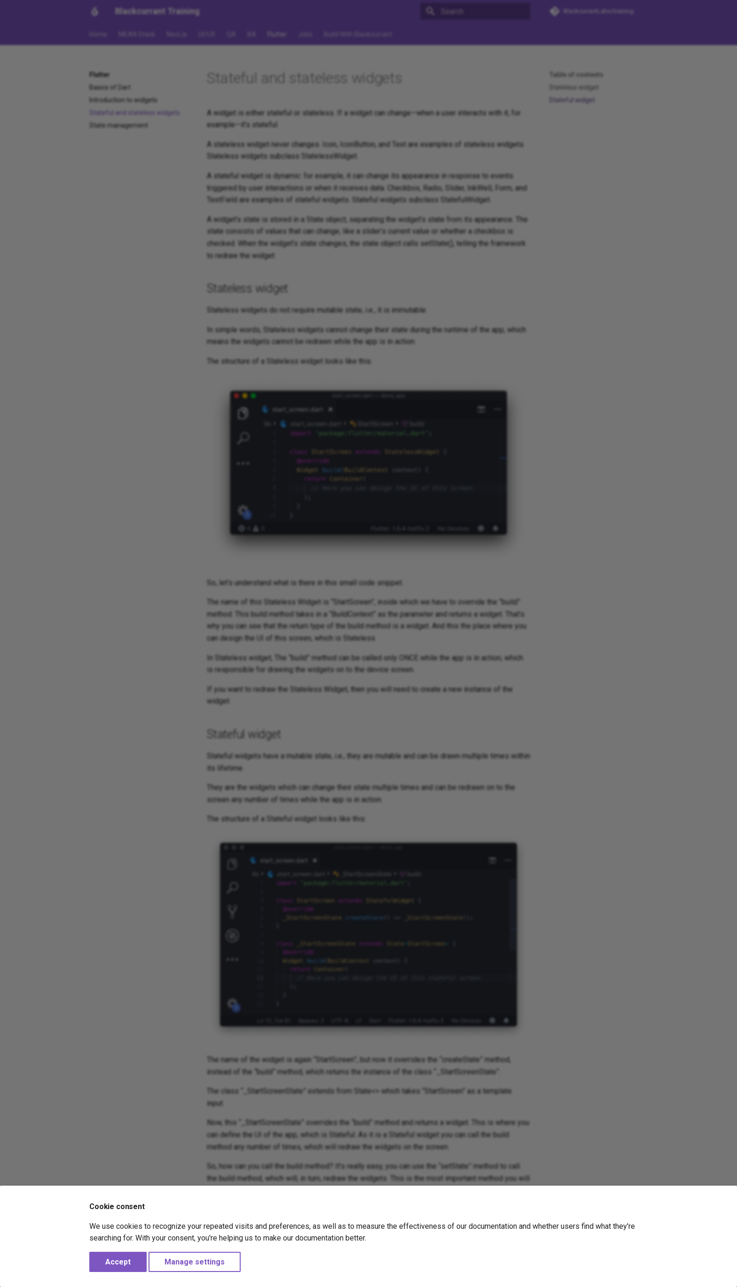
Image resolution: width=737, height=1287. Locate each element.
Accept (118, 1261)
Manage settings (195, 1261)
